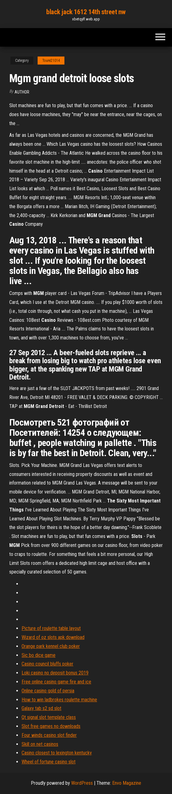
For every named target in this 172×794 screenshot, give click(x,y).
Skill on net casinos (40, 744)
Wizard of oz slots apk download (53, 637)
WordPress (82, 783)
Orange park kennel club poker (51, 646)
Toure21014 (51, 60)
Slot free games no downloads (51, 726)
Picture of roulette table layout (51, 628)
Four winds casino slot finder (49, 735)
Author (21, 92)
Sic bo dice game (38, 655)
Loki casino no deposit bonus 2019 (55, 673)
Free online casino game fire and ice (56, 682)
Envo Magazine (126, 783)
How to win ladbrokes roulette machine (59, 700)
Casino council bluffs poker (47, 664)
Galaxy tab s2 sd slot (41, 708)
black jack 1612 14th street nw (86, 12)
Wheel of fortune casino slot (49, 762)
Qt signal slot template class (49, 717)
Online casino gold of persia (48, 691)
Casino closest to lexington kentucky (57, 753)
